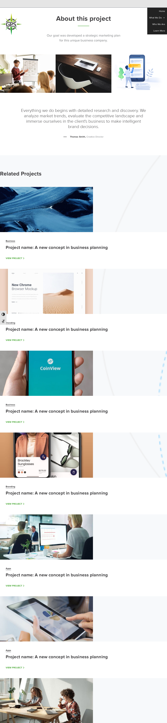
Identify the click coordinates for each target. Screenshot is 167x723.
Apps (8, 568)
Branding (10, 322)
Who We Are (158, 24)
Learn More (159, 31)
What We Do (157, 18)
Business (10, 241)
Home (162, 11)
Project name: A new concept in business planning (57, 247)
